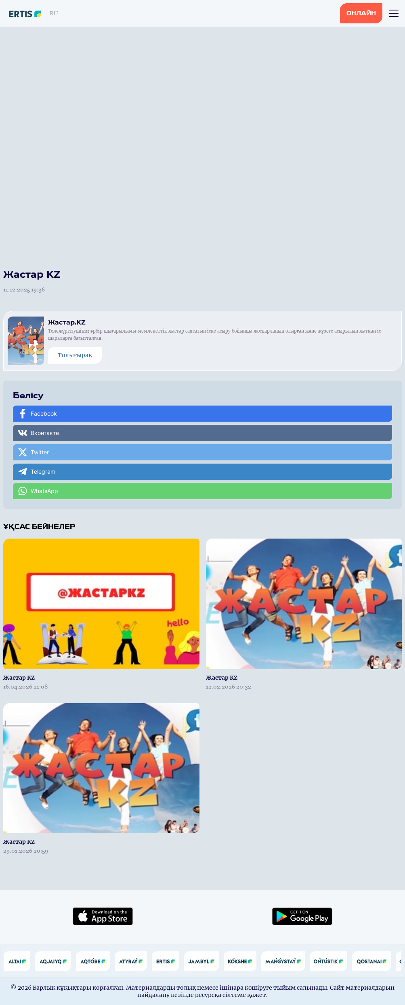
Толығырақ (75, 355)
